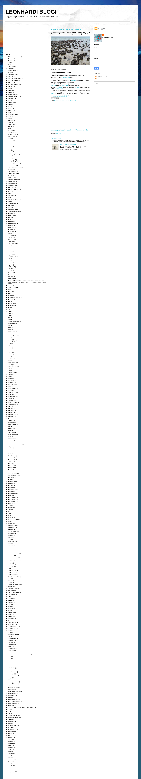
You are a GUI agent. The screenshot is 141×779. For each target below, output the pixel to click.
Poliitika (10, 551)
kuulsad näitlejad (12, 404)
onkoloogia (10, 517)
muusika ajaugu (12, 491)
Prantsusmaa (11, 565)
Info (9, 293)
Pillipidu (10, 543)
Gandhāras (87, 79)
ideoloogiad (61, 100)
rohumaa (10, 600)
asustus (10, 118)
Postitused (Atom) (60, 133)
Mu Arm (10, 479)
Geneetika (10, 235)
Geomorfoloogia (12, 243)
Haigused (10, 255)
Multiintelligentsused (13, 481)
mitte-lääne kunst (12, 473)
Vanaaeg (10, 737)
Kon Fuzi (10, 368)
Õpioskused (11, 759)
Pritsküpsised (11, 567)
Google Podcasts (12, 249)
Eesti (9, 158)
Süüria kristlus (11, 644)
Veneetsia (10, 741)
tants (9, 662)
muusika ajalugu (12, 489)
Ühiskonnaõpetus (12, 769)
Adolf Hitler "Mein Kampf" (14, 78)
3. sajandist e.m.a (65, 77)
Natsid (9, 505)
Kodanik (10, 364)
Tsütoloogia (11, 695)
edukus (9, 156)
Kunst (9, 394)
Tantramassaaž (12, 660)
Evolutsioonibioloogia (13, 211)
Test (9, 685)
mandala (10, 448)
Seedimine (10, 606)
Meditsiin (10, 452)
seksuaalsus (11, 608)
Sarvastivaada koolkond (61, 73)
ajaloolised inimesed (13, 84)
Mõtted (9, 495)
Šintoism (10, 646)
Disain (9, 150)
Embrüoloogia (11, 183)
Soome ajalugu (11, 624)
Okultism (10, 515)
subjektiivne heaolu (13, 634)
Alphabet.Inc (11, 92)
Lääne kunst (11, 440)
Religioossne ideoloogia (14, 584)
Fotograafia (11, 221)
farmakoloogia (11, 215)
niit (8, 511)
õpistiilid (10, 761)
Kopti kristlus (11, 380)
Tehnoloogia (11, 674)
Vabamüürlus (11, 721)
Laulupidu (10, 408)
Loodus (10, 430)
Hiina (9, 261)
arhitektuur (10, 110)
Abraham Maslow (12, 70)
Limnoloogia (11, 422)
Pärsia (9, 578)
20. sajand (10, 58)
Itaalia (9, 327)
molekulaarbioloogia (13, 475)
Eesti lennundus (12, 165)
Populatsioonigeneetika (14, 561)
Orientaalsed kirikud (13, 519)
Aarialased (10, 62)
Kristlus (10, 386)
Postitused (98, 76)
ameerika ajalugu (12, 94)
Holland (10, 269)
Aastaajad (10, 68)
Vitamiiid (10, 751)
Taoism (9, 666)
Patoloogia (10, 535)
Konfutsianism (11, 372)
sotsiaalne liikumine (13, 626)
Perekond (10, 539)
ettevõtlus (10, 205)
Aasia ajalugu (11, 66)
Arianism (10, 112)
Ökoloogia (10, 765)
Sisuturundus (11, 618)
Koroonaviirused (12, 384)
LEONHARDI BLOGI (31, 12)
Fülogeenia (10, 225)
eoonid (9, 193)
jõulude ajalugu (11, 341)
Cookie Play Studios (13, 146)
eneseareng (11, 187)
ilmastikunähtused (12, 287)
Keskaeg (10, 351)
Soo (9, 620)
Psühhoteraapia (12, 574)
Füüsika (10, 233)
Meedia (10, 454)
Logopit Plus (11, 428)
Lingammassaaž (12, 424)
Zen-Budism (11, 650)
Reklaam (10, 582)
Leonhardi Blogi (12, 414)
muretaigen (10, 483)
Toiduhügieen (11, 689)
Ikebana (10, 285)
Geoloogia (10, 241)
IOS (9, 309)
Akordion (10, 88)
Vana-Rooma (11, 735)
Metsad (10, 463)
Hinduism (10, 263)
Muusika (10, 487)
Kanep (9, 343)
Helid (9, 259)
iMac (9, 289)
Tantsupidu (10, 664)
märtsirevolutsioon (12, 501)
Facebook (10, 213)
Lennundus (10, 412)
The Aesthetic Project (13, 687)
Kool (9, 376)
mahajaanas (58, 87)
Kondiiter (10, 370)
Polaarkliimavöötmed (13, 549)
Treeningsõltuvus (12, 693)
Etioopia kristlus (12, 203)
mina (9, 471)
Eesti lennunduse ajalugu (14, 167)
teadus (9, 670)
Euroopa (10, 207)
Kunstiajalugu (11, 396)
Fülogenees (11, 227)
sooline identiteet (12, 622)
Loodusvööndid (12, 434)
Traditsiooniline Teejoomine (15, 691)
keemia (9, 349)
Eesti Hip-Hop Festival (13, 162)
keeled (9, 347)
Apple (9, 106)
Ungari (9, 709)
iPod (9, 315)
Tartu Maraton (11, 668)
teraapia (10, 677)
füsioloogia (10, 229)
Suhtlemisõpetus (12, 638)
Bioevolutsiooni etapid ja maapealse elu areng (66, 29)
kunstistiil (10, 398)
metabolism (11, 462)
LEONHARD (107, 35)
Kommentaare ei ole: (73, 96)
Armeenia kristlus (12, 114)
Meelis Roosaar (12, 456)
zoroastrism (11, 652)
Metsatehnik (11, 467)
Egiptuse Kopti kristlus (13, 173)
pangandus (10, 529)
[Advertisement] (70, 115)
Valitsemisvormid (12, 729)
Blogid (9, 138)
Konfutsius (10, 374)
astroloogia (10, 116)
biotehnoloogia (11, 136)
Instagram (10, 299)
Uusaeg (10, 719)
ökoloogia (10, 763)
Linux (9, 426)
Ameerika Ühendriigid (13, 96)
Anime (9, 104)
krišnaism (10, 390)
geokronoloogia (12, 239)
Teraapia (10, 679)
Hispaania (10, 265)
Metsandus (10, 465)
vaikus (9, 723)
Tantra (9, 658)
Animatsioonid (11, 102)
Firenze (10, 219)
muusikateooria (12, 493)
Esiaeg (9, 197)
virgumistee (65, 85)
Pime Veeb (10, 545)
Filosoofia (10, 217)
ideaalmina (10, 276)
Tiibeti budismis (59, 88)
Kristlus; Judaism (12, 388)
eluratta (77, 87)
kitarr (9, 356)
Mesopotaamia (11, 460)
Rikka (9, 596)
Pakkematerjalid (12, 525)
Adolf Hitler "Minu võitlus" (14, 80)
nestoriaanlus (11, 507)
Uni (8, 711)
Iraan (9, 317)
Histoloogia (10, 267)
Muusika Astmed (56, 138)
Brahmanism (11, 142)
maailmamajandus (12, 442)
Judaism (10, 339)
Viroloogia (10, 747)
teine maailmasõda (12, 675)
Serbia (9, 610)
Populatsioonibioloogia (13, 559)
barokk (9, 128)
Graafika (10, 251)
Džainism (10, 152)
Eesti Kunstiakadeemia (14, 163)
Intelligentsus (11, 305)
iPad (9, 311)
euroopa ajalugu (12, 209)
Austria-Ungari (11, 124)
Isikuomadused (11, 323)
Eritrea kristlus (11, 195)
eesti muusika (11, 169)
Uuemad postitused (58, 130)
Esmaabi (10, 201)
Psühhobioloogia (12, 570)
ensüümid (10, 191)
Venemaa (10, 743)
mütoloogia (10, 503)
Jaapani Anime (11, 331)
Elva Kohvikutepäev (13, 179)
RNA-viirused (11, 598)
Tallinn (9, 656)
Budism (56, 100)
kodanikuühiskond (12, 366)
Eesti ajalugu (11, 160)
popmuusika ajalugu (13, 557)
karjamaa (10, 345)
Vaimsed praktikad (12, 725)
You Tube (10, 773)
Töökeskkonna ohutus (13, 699)
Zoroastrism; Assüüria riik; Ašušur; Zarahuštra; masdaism (22, 654)
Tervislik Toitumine (12, 683)
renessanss (11, 586)
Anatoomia (10, 98)
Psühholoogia (11, 572)
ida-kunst (10, 274)
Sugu (9, 636)
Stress (9, 632)
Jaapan (10, 329)
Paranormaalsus (12, 531)
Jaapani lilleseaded (13, 333)
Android (10, 100)
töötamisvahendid (12, 703)
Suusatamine (11, 640)
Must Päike (10, 485)
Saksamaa (10, 602)
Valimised (10, 727)
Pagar (9, 521)
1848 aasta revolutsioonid (14, 56)
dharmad (73, 80)
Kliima (9, 360)
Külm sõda (10, 406)
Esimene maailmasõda (14, 199)
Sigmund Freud (12, 612)
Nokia (9, 513)
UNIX (9, 713)
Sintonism (10, 616)
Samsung (10, 604)
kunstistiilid (10, 400)
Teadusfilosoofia (12, 672)
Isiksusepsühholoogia (13, 321)
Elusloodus (10, 177)
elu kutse (10, 175)
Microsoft (10, 469)
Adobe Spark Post (12, 74)
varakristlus (11, 739)
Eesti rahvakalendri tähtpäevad (68, 144)
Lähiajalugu (11, 438)
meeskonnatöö (11, 458)
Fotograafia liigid (12, 223)
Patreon (10, 537)
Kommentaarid (99, 79)
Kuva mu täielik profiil (107, 37)
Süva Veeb (10, 642)
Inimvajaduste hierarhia (14, 297)
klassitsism (10, 358)
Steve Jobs (10, 630)
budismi (63, 79)
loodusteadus (11, 432)
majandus (10, 446)
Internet (10, 307)
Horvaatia (10, 270)
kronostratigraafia (12, 392)
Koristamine (11, 382)
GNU (9, 245)
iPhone (9, 313)
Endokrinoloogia (12, 185)
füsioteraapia (11, 231)
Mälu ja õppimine (12, 499)
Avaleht (70, 130)
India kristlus (11, 291)
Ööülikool (10, 767)
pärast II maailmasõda (13, 576)
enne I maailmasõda (13, 189)
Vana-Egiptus (11, 731)
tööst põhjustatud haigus (14, 701)
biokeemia (10, 130)
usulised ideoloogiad (70, 100)
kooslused (10, 378)
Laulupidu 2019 (12, 410)
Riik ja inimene (11, 594)
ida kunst (10, 272)
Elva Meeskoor (11, 181)
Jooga (9, 337)
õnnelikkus (10, 757)
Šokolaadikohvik (12, 648)
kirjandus (10, 355)
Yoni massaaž (11, 771)
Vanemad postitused (83, 130)
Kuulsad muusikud (12, 402)
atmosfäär (10, 120)
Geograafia (10, 237)
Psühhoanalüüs (12, 568)
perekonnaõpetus (12, 541)
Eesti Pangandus (12, 171)
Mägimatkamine (12, 497)
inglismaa (10, 295)
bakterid (10, 126)
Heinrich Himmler (12, 257)
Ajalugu (10, 86)
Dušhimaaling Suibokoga (14, 154)
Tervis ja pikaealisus (13, 681)
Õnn (9, 755)
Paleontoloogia (11, 527)
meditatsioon (11, 450)
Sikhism (10, 614)
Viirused (10, 745)
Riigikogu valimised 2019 (14, 592)
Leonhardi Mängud (12, 416)
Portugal (10, 563)
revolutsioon (11, 590)
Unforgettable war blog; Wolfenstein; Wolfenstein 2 (21, 707)
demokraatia (11, 148)
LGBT (9, 418)
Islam (9, 325)
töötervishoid (11, 705)
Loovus (9, 436)
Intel (9, 301)
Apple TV (10, 108)
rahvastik (10, 580)
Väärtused (10, 753)
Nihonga (10, 509)
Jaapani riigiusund (12, 335)
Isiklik (9, 319)
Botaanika (10, 140)
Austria (9, 122)
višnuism (10, 749)
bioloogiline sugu (12, 134)
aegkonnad (10, 82)
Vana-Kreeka (11, 733)
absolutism (10, 72)
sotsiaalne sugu (12, 628)
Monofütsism (11, 477)
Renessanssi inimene (13, 588)
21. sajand (10, 60)
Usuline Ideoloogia (12, 715)
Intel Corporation (12, 303)
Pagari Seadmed (12, 523)
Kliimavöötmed (11, 362)
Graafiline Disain (12, 253)
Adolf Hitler (10, 76)
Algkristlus (10, 90)
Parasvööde (11, 533)
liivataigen (10, 420)
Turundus (10, 697)
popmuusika (11, 555)
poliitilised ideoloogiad (13, 553)
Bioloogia (10, 132)
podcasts (10, 547)
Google (9, 247)
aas (9, 64)
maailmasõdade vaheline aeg (15, 444)
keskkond (10, 353)
